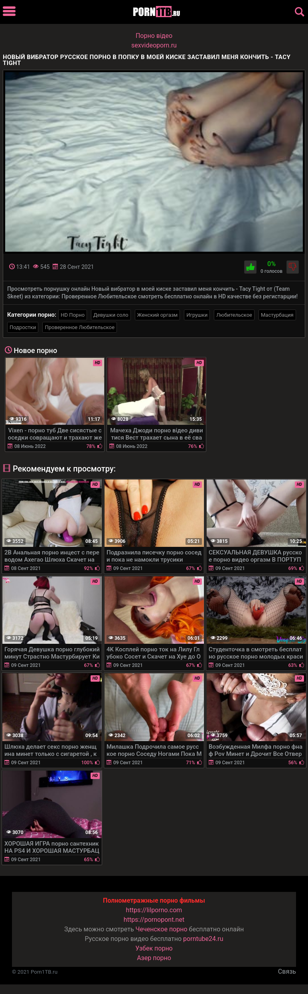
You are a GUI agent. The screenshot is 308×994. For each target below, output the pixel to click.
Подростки (23, 327)
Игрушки (196, 315)
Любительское (234, 315)
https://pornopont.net (154, 919)
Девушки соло (110, 315)
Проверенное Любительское (80, 327)
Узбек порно (154, 948)
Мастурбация (277, 315)
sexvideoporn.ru (154, 45)
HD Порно (73, 315)
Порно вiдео (154, 35)
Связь (287, 971)
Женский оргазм (157, 315)
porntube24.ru (203, 939)
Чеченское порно (162, 929)
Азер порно (154, 958)
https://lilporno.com (154, 910)
